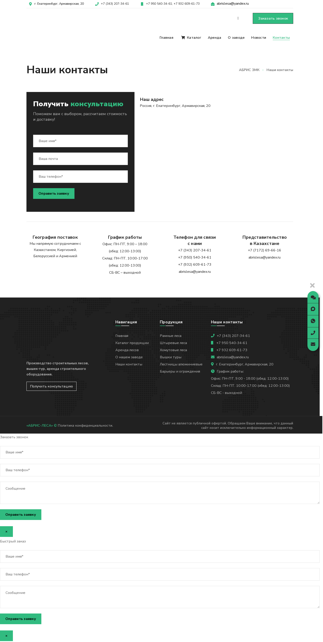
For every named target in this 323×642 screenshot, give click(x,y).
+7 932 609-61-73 (187, 4)
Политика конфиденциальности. (85, 425)
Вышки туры (170, 357)
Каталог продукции (132, 342)
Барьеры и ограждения (180, 371)
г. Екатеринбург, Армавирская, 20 (59, 4)
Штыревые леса (173, 342)
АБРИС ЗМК (249, 69)
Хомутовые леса (173, 350)
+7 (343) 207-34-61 (115, 4)
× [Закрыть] (6, 531)
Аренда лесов (127, 350)
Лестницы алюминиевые (181, 364)
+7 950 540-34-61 (231, 342)
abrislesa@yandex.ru (233, 3)
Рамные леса (170, 335)
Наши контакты (128, 364)
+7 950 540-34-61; (159, 4)
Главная (121, 335)
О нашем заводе (129, 357)
